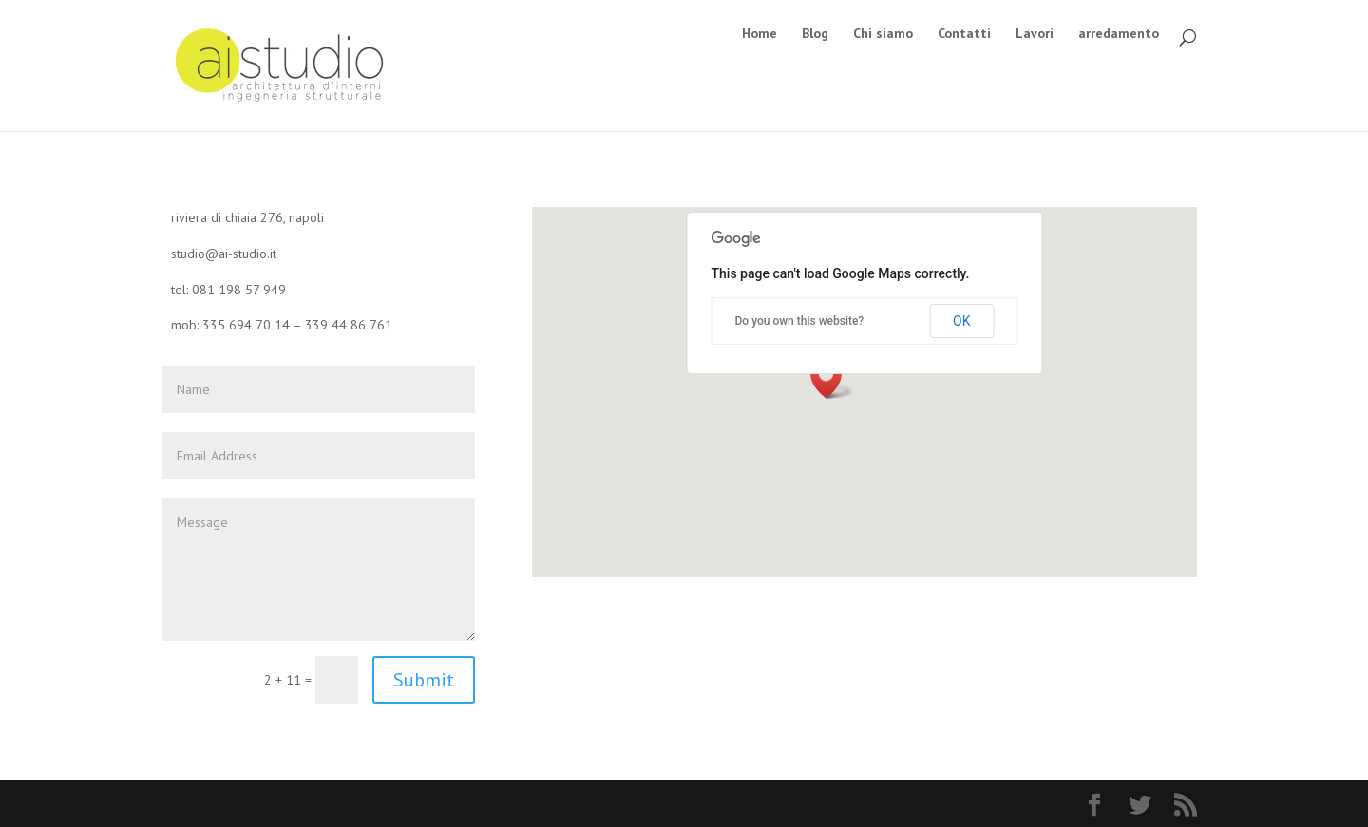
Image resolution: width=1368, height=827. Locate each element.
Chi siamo (883, 34)
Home (759, 34)
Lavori (1035, 34)
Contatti (964, 34)
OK (961, 321)
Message (318, 569)
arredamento (1118, 34)
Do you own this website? (799, 321)
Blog (815, 34)
